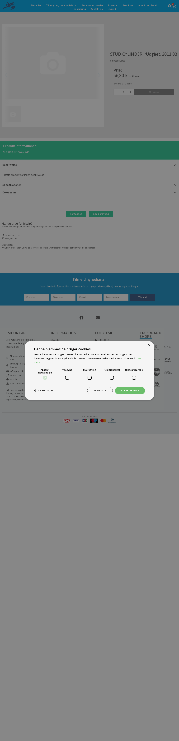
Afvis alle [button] (100, 390)
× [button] (148, 345)
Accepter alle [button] (130, 390)
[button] (43, 390)
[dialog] (89, 370)
